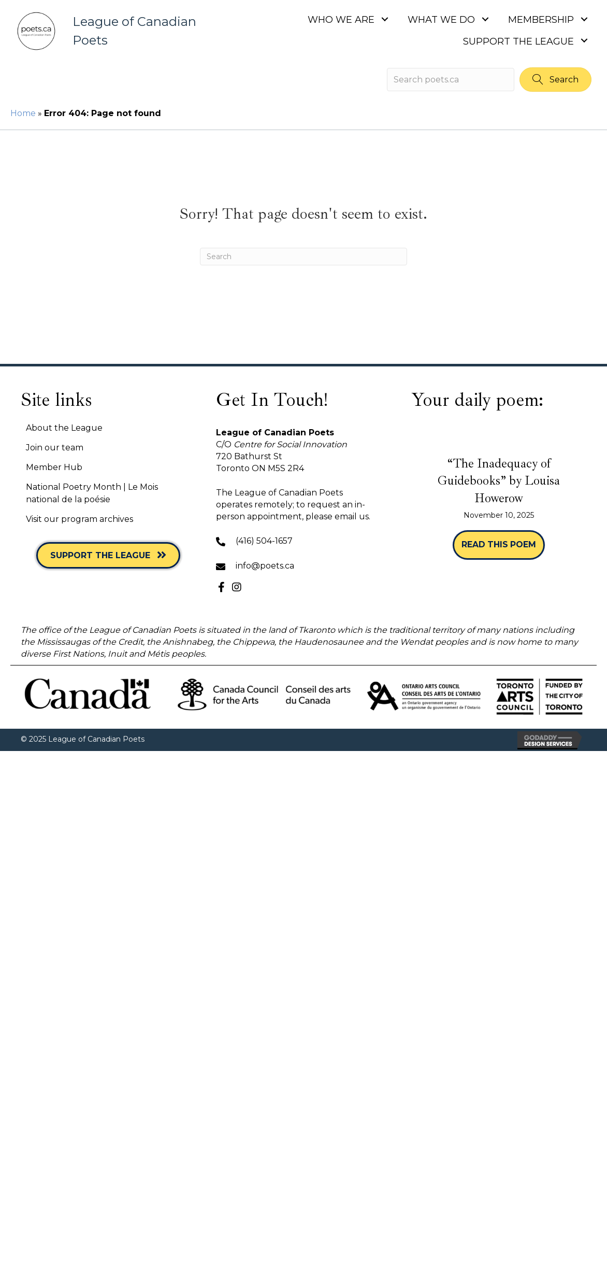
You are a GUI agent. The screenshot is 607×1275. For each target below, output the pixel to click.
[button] (384, 18)
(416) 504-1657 (264, 541)
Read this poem (503, 544)
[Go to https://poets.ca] (109, 31)
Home (23, 113)
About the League (64, 428)
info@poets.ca (265, 566)
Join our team (54, 447)
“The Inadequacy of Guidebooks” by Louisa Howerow (499, 481)
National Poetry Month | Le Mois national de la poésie (92, 493)
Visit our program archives (79, 519)
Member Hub (54, 467)
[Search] (303, 256)
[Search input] (450, 79)
